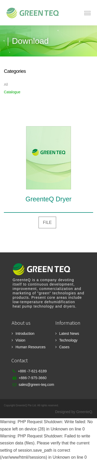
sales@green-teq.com (36, 384)
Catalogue (12, 92)
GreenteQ (84, 412)
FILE (47, 222)
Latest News (69, 333)
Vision (20, 340)
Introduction (25, 333)
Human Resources (31, 347)
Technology (68, 340)
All (6, 84)
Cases (64, 347)
